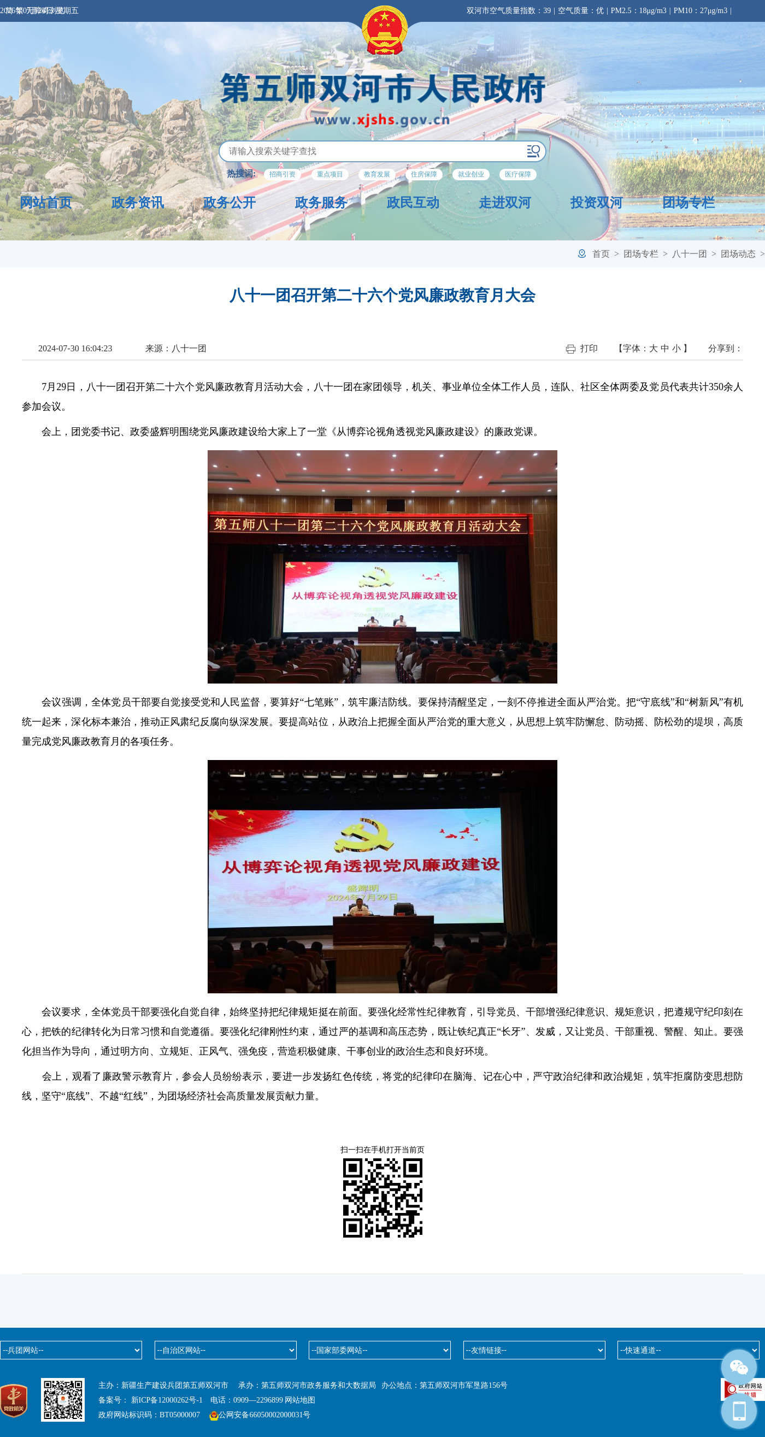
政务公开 (229, 203)
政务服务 (321, 203)
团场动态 (738, 253)
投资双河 (596, 203)
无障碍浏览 (45, 11)
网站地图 (300, 1400)
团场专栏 (688, 203)
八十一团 (689, 253)
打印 (582, 349)
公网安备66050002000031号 (264, 1415)
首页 (601, 253)
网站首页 (46, 203)
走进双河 (505, 203)
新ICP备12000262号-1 (167, 1400)
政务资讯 (137, 203)
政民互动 (413, 203)
